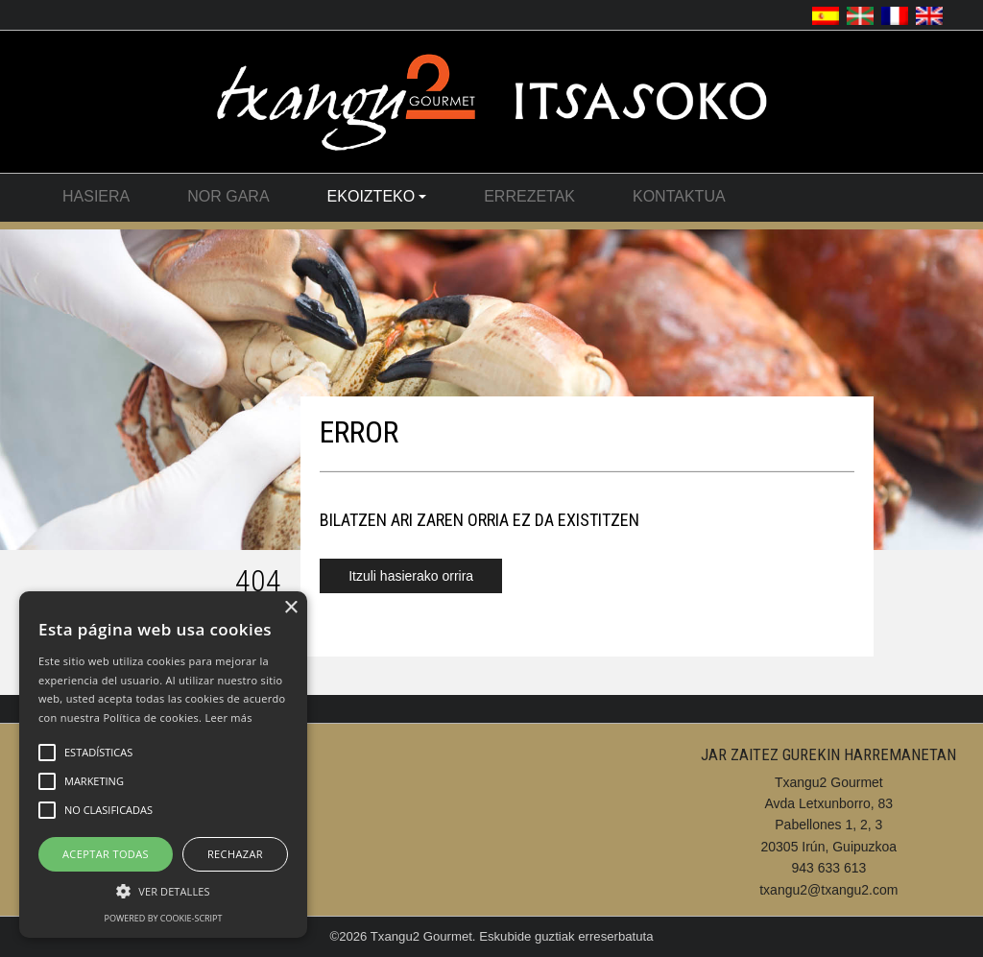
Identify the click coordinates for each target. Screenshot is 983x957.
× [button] (290, 608)
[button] (163, 890)
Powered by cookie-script (164, 918)
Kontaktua (679, 196)
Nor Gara (228, 196)
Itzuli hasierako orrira (410, 576)
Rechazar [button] (235, 854)
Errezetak (529, 196)
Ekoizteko (377, 196)
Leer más (228, 717)
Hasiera (96, 196)
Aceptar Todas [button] (105, 854)
